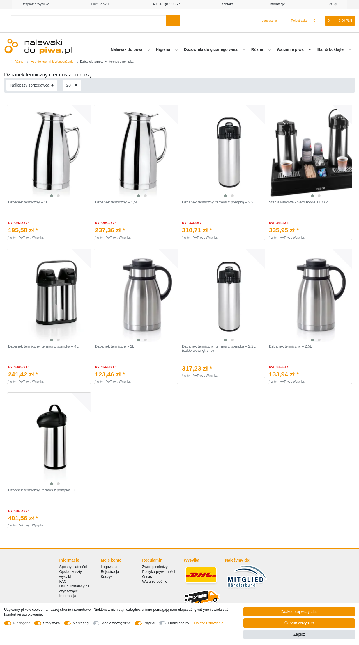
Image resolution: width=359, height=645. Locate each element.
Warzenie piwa (291, 49)
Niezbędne (22, 623)
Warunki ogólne (154, 581)
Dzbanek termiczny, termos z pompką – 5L (43, 490)
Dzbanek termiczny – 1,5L (116, 202)
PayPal (149, 623)
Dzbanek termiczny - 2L (114, 346)
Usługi (334, 4)
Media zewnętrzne (116, 623)
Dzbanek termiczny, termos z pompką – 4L (43, 346)
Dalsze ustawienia (208, 623)
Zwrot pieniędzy (155, 567)
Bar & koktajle (331, 49)
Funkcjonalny (178, 623)
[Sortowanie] (31, 85)
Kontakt (225, 4)
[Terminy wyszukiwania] (88, 20)
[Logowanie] (267, 21)
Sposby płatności (73, 567)
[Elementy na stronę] (72, 85)
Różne (257, 49)
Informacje (279, 4)
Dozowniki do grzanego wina (211, 49)
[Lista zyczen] (317, 21)
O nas (147, 576)
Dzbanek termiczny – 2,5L (290, 346)
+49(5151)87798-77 (163, 4)
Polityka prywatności (158, 571)
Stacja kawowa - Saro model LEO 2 (298, 202)
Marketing (81, 623)
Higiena (163, 49)
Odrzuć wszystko (299, 623)
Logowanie (109, 567)
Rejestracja (110, 571)
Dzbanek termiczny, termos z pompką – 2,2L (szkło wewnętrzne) (219, 348)
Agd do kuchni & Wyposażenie (51, 61)
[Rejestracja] (295, 21)
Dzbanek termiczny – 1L (28, 202)
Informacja (67, 596)
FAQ (63, 581)
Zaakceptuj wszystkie (299, 611)
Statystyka (51, 623)
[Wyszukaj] (173, 20)
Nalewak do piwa (127, 49)
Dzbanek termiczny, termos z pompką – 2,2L (219, 202)
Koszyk (106, 576)
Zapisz (299, 634)
